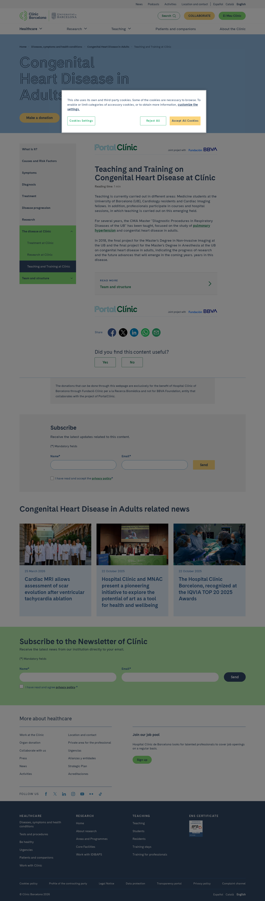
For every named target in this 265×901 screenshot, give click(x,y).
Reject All (153, 120)
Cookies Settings (81, 120)
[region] (134, 111)
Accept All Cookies (185, 120)
